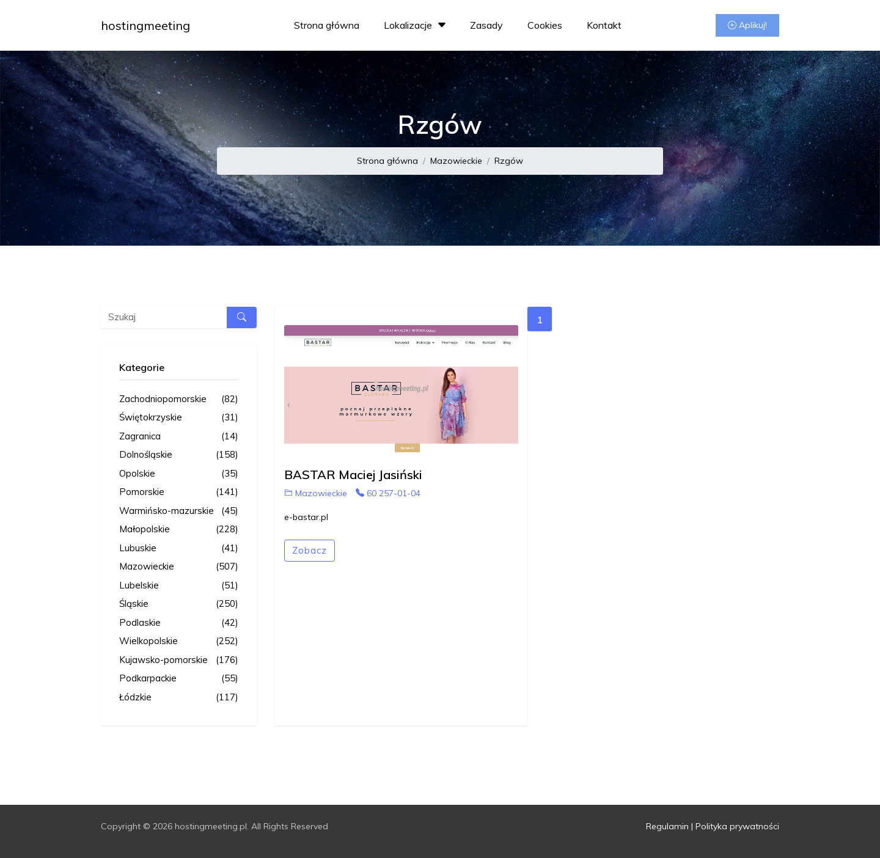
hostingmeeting (145, 25)
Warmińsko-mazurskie (178, 511)
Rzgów (508, 160)
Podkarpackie (178, 679)
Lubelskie (178, 586)
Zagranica (178, 437)
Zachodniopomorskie (178, 399)
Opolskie (178, 474)
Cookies (544, 25)
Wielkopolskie (178, 641)
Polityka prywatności (737, 826)
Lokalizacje (416, 25)
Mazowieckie (456, 160)
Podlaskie (178, 623)
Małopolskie (178, 529)
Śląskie (178, 604)
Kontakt (604, 25)
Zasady (486, 25)
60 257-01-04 (388, 493)
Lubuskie (178, 548)
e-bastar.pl (306, 517)
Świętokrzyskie (178, 418)
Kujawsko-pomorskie (178, 660)
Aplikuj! (747, 25)
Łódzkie (178, 698)
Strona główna (326, 25)
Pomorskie (178, 492)
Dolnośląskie (178, 455)
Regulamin (667, 826)
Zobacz (309, 550)
